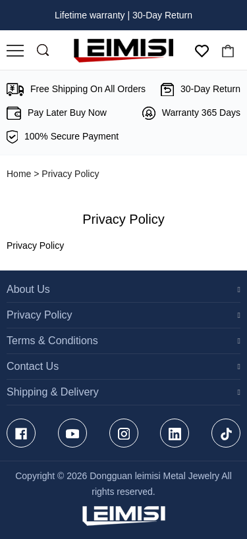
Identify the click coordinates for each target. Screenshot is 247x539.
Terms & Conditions (52, 340)
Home (19, 173)
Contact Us (33, 366)
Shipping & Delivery (53, 392)
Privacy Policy (39, 315)
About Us (28, 289)
